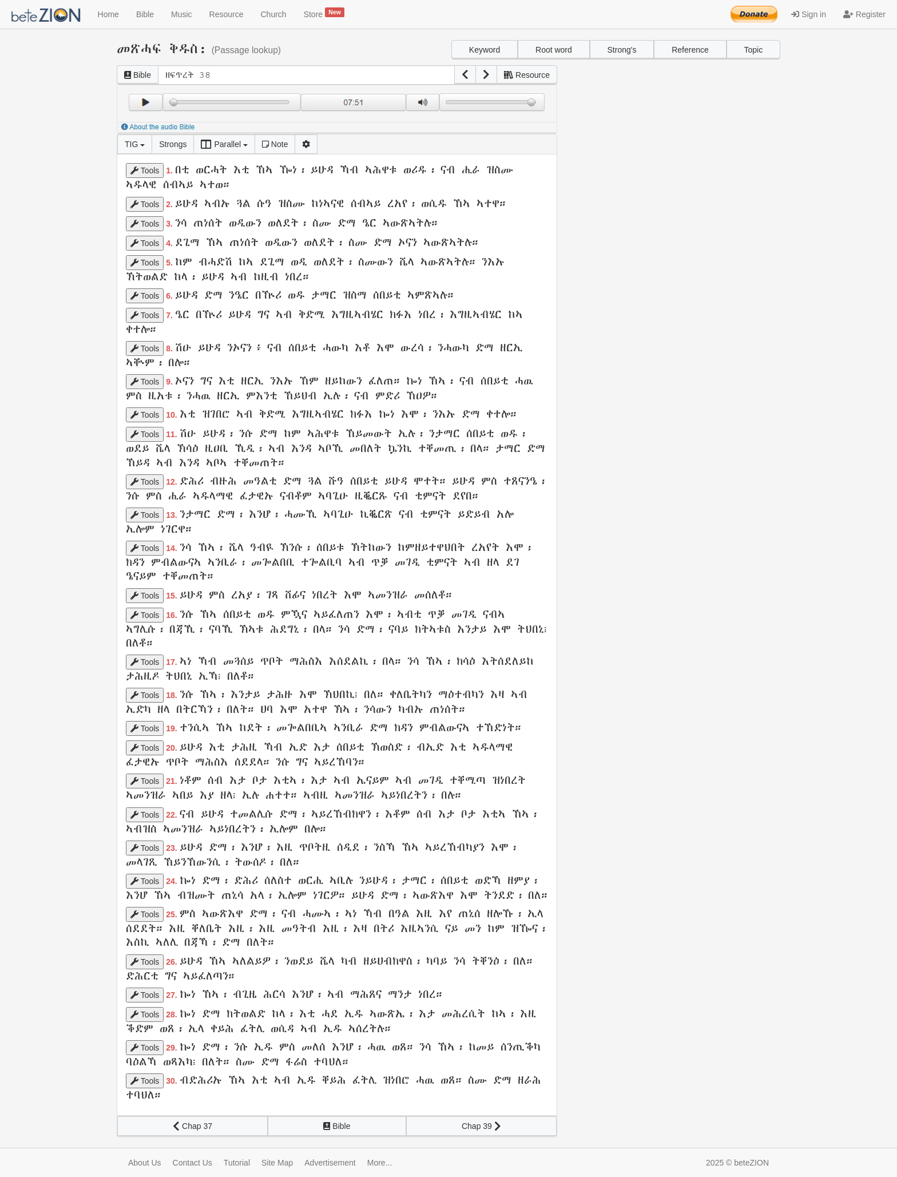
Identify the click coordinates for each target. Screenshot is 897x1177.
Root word (553, 49)
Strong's (622, 49)
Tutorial (237, 1162)
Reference (690, 49)
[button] (465, 75)
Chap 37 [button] (192, 1126)
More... (379, 1162)
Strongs (172, 144)
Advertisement (329, 1162)
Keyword (484, 49)
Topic (753, 49)
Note (275, 144)
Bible (145, 14)
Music (181, 14)
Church (274, 14)
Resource (226, 14)
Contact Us (192, 1162)
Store (324, 13)
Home (108, 14)
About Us (144, 1162)
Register (864, 14)
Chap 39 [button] (481, 1126)
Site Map (277, 1162)
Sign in (808, 14)
